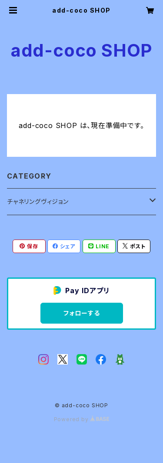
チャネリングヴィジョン (38, 201)
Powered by (82, 419)
